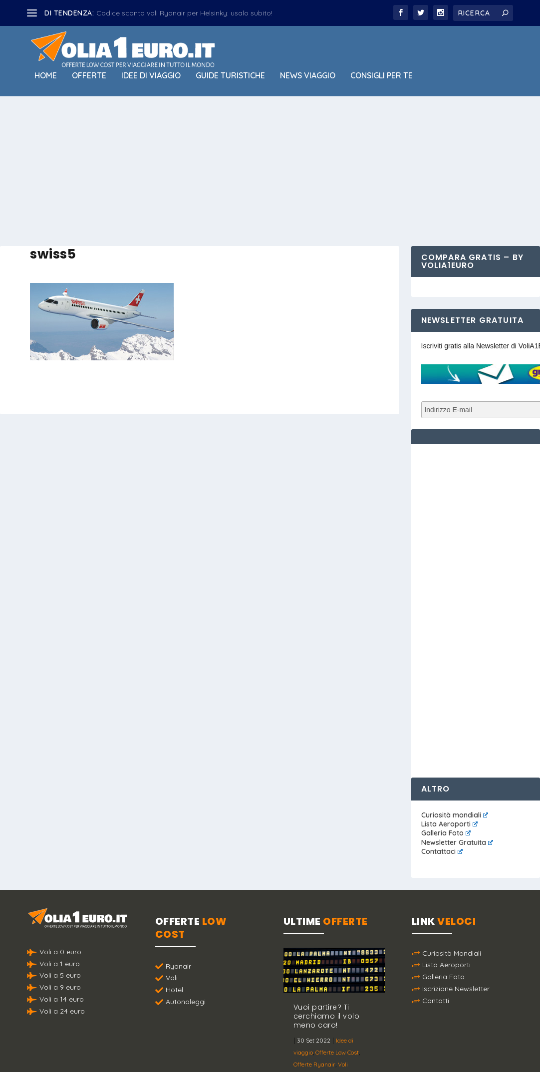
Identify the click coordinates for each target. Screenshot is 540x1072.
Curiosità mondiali (454, 814)
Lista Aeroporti (449, 823)
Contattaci (442, 851)
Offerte (89, 75)
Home (45, 75)
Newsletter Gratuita (457, 842)
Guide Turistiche (230, 75)
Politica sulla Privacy (298, 1039)
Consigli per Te (381, 75)
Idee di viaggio (151, 75)
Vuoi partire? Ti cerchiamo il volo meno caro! (326, 1016)
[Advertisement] (270, 171)
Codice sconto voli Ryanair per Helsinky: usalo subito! (184, 12)
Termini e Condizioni (372, 1039)
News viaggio (307, 75)
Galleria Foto (446, 832)
